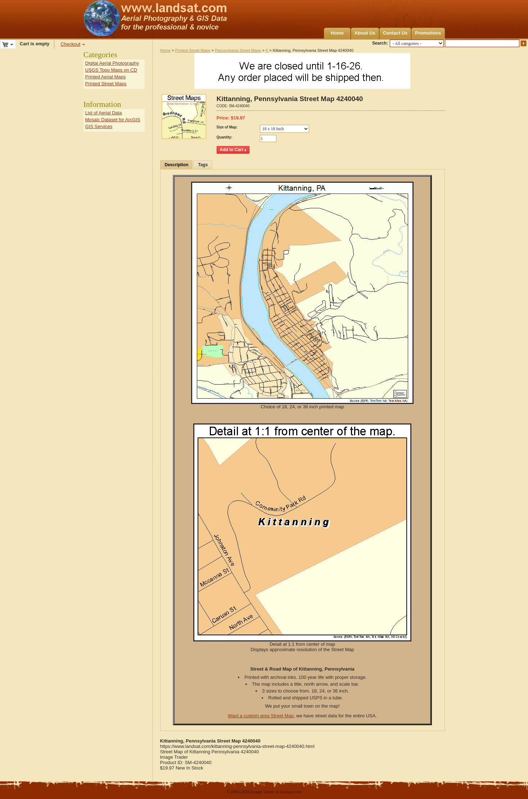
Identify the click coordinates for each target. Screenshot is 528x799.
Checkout (70, 44)
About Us (365, 33)
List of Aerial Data (103, 112)
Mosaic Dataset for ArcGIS (112, 119)
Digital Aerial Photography (112, 63)
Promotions (428, 33)
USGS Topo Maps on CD (111, 70)
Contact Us (395, 33)
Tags (203, 164)
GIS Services (99, 126)
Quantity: (225, 137)
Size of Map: (227, 127)
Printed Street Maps (193, 50)
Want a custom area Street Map (261, 715)
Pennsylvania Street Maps (238, 50)
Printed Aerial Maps (105, 77)
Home (337, 33)
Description (177, 164)
